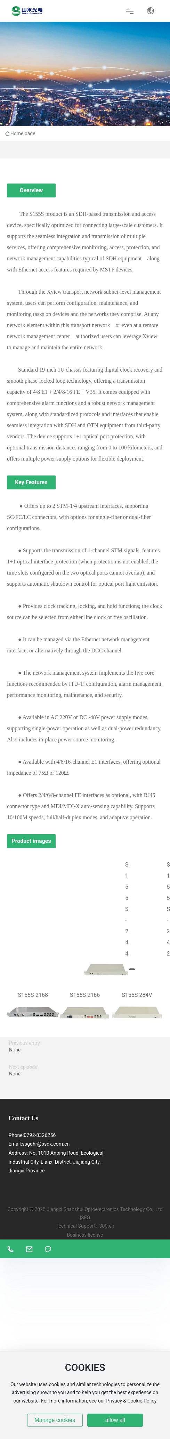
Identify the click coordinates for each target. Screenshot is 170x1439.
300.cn (106, 1226)
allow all (115, 1420)
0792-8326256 (40, 1135)
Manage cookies (54, 1420)
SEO (85, 1217)
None (15, 1049)
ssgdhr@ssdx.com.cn (46, 1144)
